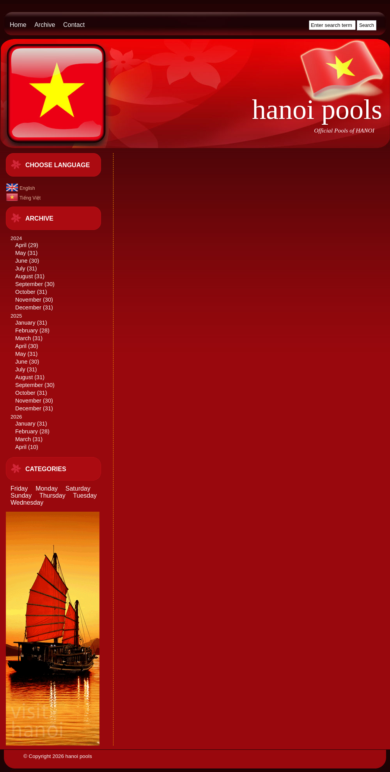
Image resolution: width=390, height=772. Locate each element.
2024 (59, 273)
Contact (74, 24)
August (24, 276)
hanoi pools (317, 109)
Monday (46, 488)
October (25, 292)
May (20, 253)
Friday (19, 488)
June (21, 261)
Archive (44, 24)
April (21, 245)
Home (18, 24)
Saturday (78, 488)
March (23, 338)
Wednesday (27, 502)
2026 (59, 432)
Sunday (21, 495)
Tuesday (85, 495)
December (28, 307)
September (29, 284)
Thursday (52, 495)
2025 (59, 362)
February (26, 330)
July (20, 268)
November (28, 300)
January (25, 323)
